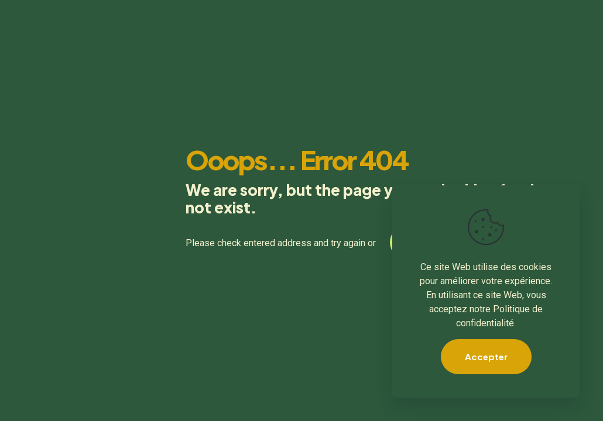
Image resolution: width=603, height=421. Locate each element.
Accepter (486, 356)
